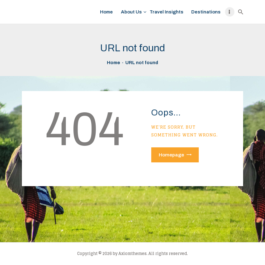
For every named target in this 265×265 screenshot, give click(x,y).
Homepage (171, 154)
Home (113, 62)
